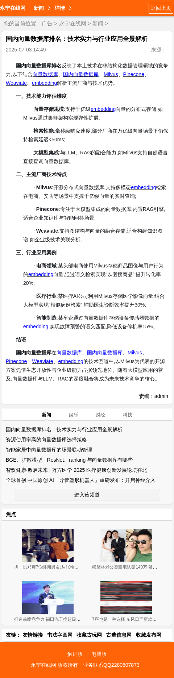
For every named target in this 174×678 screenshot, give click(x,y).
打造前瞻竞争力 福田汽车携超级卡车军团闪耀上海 (62, 619)
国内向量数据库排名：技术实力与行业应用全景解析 (64, 429)
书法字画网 (59, 635)
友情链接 (32, 635)
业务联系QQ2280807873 (111, 665)
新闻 (39, 8)
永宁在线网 (12, 8)
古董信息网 (119, 635)
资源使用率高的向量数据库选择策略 (46, 439)
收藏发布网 (148, 635)
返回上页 (161, 8)
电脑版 (99, 654)
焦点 (11, 514)
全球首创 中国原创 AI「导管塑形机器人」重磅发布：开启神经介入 (81, 480)
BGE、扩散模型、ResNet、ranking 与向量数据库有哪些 (69, 460)
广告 (47, 23)
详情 (60, 8)
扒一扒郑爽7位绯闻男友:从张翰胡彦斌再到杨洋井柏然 (66, 567)
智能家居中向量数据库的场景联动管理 (49, 450)
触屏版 (75, 654)
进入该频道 (87, 495)
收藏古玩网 (89, 635)
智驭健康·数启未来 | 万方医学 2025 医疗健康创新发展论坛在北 (76, 470)
